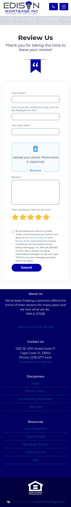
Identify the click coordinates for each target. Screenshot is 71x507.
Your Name (19, 92)
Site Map (35, 407)
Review (17, 176)
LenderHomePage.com (48, 502)
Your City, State (21, 125)
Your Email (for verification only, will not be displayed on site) (35, 109)
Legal (35, 383)
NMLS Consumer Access (35, 327)
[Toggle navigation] (63, 6)
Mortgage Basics (35, 444)
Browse (35, 170)
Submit (26, 267)
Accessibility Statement (35, 399)
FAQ (35, 460)
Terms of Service (38, 237)
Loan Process (35, 436)
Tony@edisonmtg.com (35, 362)
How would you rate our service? (32, 209)
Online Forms (35, 452)
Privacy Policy (23, 240)
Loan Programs (35, 428)
